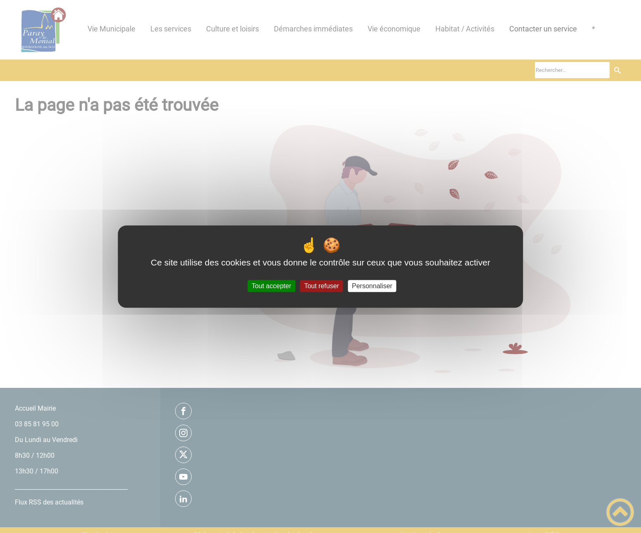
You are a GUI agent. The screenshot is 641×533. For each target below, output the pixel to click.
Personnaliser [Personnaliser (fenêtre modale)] (372, 285)
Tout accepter (271, 285)
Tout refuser (321, 285)
